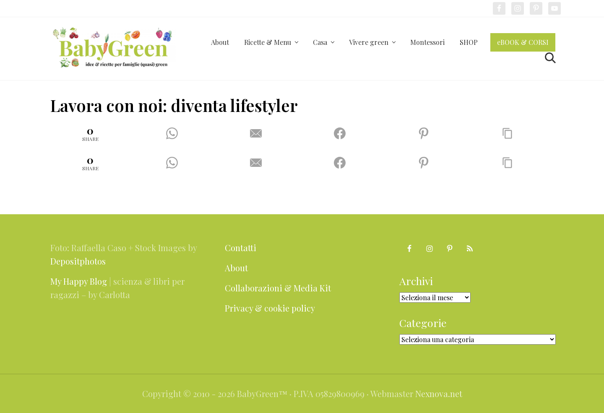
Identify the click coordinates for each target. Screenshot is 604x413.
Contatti (240, 247)
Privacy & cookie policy (270, 308)
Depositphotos (78, 261)
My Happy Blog (78, 281)
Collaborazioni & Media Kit (278, 288)
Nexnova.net (438, 393)
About (236, 267)
